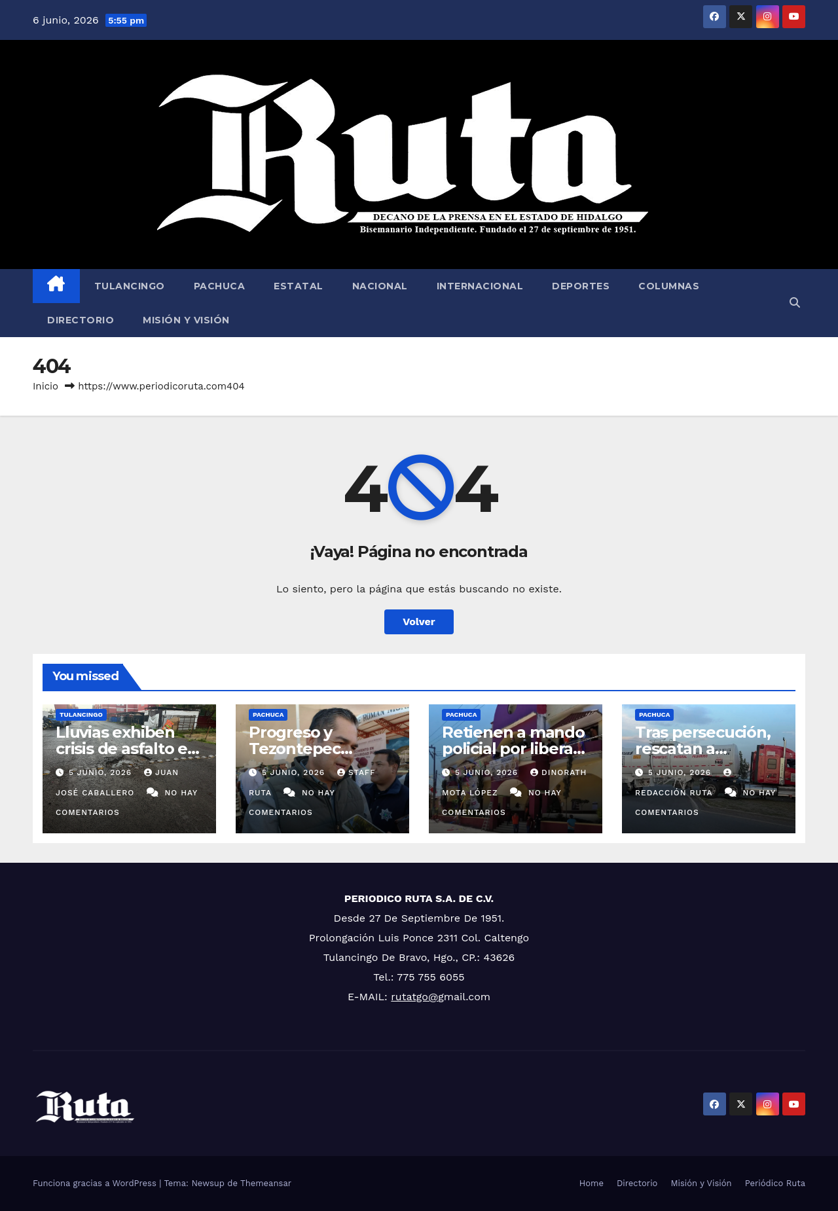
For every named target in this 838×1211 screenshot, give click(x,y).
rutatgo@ (414, 996)
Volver (419, 621)
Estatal (298, 286)
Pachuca (220, 286)
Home (591, 1183)
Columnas (668, 286)
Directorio (80, 320)
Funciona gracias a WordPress (96, 1183)
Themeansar (265, 1183)
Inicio (45, 386)
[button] (795, 303)
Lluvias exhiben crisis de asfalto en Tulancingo (127, 748)
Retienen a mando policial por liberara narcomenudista (515, 748)
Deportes (581, 286)
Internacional (480, 286)
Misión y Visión (186, 320)
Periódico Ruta (775, 1183)
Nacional (380, 286)
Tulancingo (129, 286)
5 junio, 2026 (102, 772)
